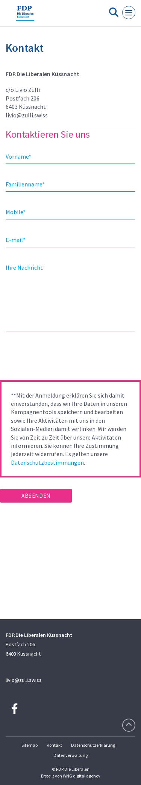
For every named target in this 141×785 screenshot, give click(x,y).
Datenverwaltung (70, 755)
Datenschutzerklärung (93, 745)
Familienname (25, 184)
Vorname (18, 156)
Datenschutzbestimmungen (47, 462)
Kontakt (54, 745)
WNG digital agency (81, 776)
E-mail (16, 239)
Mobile (16, 212)
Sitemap (29, 745)
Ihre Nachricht (24, 267)
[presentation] (57, 358)
